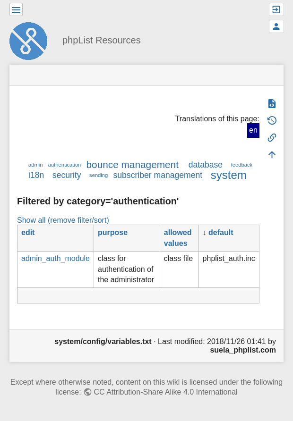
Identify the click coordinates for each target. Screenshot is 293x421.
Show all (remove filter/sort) (63, 220)
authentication (64, 165)
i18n (36, 175)
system (229, 174)
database (206, 164)
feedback (241, 165)
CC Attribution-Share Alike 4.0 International (165, 392)
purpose (113, 232)
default (220, 232)
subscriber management (157, 175)
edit (27, 232)
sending (98, 175)
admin (35, 165)
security (66, 175)
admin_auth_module (55, 258)
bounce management (132, 164)
